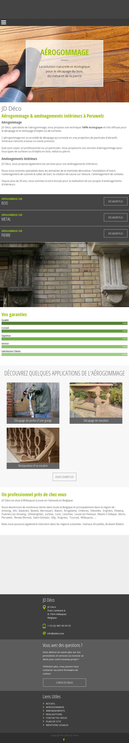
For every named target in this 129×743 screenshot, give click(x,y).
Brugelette (70, 510)
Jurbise (49, 514)
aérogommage (38, 127)
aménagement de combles (108, 174)
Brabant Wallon (114, 524)
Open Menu (3, 22)
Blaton (58, 510)
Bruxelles (98, 524)
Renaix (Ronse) (22, 517)
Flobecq (118, 510)
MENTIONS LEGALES (57, 724)
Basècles (24, 510)
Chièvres (83, 510)
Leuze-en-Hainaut (47, 500)
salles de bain (44, 174)
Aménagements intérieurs (19, 158)
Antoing (6, 510)
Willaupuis (29, 500)
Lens (58, 514)
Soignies (62, 517)
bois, (49, 151)
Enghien (107, 510)
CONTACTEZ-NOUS (56, 717)
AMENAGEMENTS (55, 710)
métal (55, 151)
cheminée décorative (78, 170)
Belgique (67, 500)
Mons (121, 514)
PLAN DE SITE (53, 721)
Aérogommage (15, 116)
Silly (53, 517)
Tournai (74, 517)
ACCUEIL (50, 703)
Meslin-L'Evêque (107, 514)
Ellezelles (95, 510)
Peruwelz (7, 517)
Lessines (68, 514)
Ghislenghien (35, 514)
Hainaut (87, 524)
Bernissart (46, 510)
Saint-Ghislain (41, 517)
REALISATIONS (54, 714)
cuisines (28, 174)
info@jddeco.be (55, 633)
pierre (66, 151)
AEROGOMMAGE (55, 707)
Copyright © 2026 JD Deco (64, 735)
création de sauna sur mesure (73, 174)
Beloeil (34, 510)
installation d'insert (104, 170)
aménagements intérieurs (58, 116)
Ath (15, 510)
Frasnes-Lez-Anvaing (14, 514)
